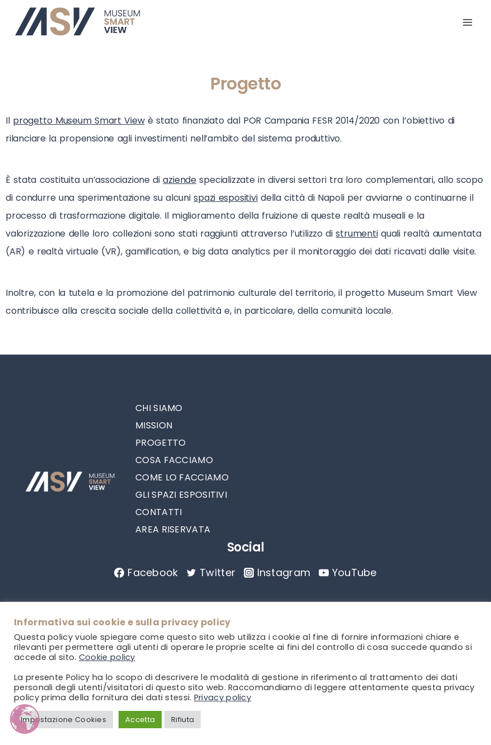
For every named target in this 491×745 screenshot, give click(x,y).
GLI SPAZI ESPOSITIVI (181, 494)
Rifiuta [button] (182, 719)
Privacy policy (222, 697)
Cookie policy (107, 657)
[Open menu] (467, 22)
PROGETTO (160, 442)
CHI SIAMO (159, 408)
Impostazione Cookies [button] (63, 719)
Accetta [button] (140, 719)
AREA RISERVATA (172, 529)
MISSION (153, 425)
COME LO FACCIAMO (182, 477)
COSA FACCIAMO (174, 460)
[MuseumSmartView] (77, 22)
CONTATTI (158, 512)
